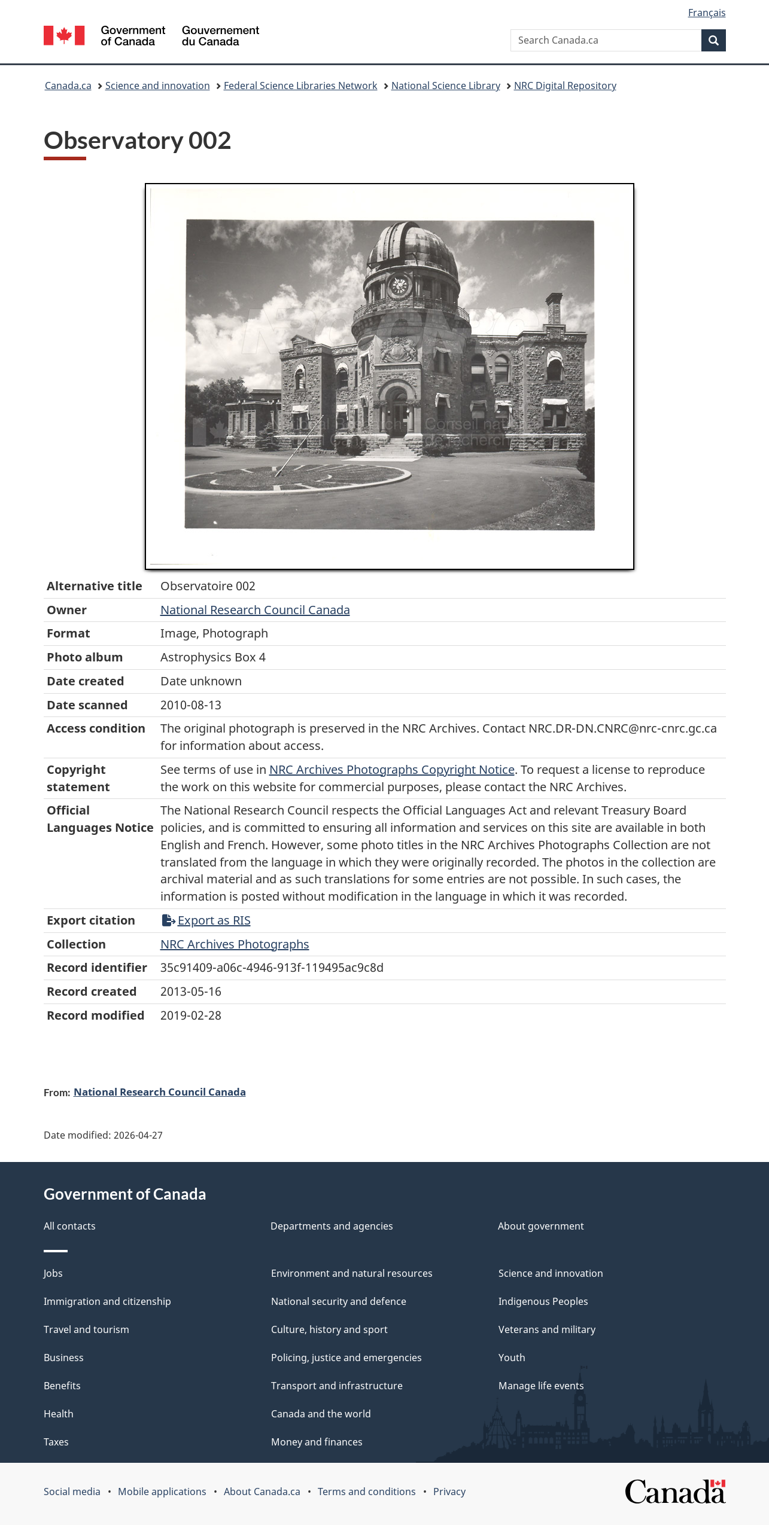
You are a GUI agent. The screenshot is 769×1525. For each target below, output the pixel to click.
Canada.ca (68, 85)
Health (59, 1413)
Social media (72, 1491)
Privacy (449, 1491)
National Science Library (445, 85)
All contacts (70, 1226)
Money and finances (317, 1441)
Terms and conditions (367, 1491)
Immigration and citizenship (107, 1301)
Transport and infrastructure (337, 1385)
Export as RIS (206, 920)
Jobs (53, 1273)
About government (541, 1226)
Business (64, 1357)
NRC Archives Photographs (234, 944)
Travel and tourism (86, 1329)
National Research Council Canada (255, 610)
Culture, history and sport (329, 1329)
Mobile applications (162, 1491)
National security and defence (338, 1301)
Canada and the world (321, 1413)
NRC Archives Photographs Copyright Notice (392, 769)
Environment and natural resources (352, 1273)
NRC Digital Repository (565, 85)
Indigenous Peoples (543, 1301)
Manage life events (541, 1385)
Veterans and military (547, 1329)
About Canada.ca (262, 1491)
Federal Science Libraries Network (301, 85)
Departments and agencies (331, 1226)
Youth (512, 1357)
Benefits (62, 1385)
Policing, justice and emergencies (346, 1357)
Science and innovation (157, 85)
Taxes (56, 1441)
